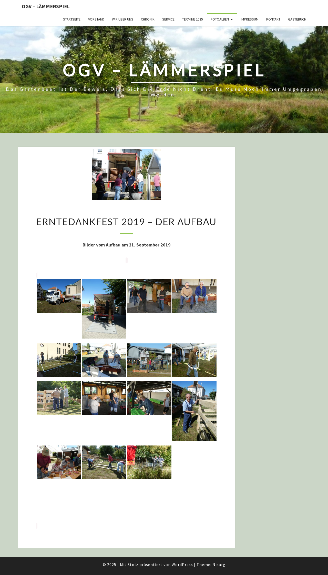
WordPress (182, 564)
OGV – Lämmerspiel (46, 6)
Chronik (148, 19)
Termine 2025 (192, 19)
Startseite (71, 19)
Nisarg (218, 564)
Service (168, 19)
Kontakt (273, 19)
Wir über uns (122, 19)
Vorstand (96, 19)
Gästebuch (297, 19)
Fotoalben (220, 19)
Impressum (250, 19)
